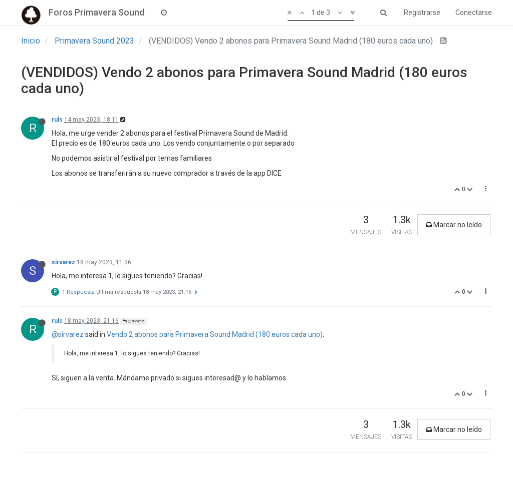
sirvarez (63, 262)
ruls (57, 119)
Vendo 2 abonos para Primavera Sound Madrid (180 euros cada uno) (215, 334)
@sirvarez (133, 321)
